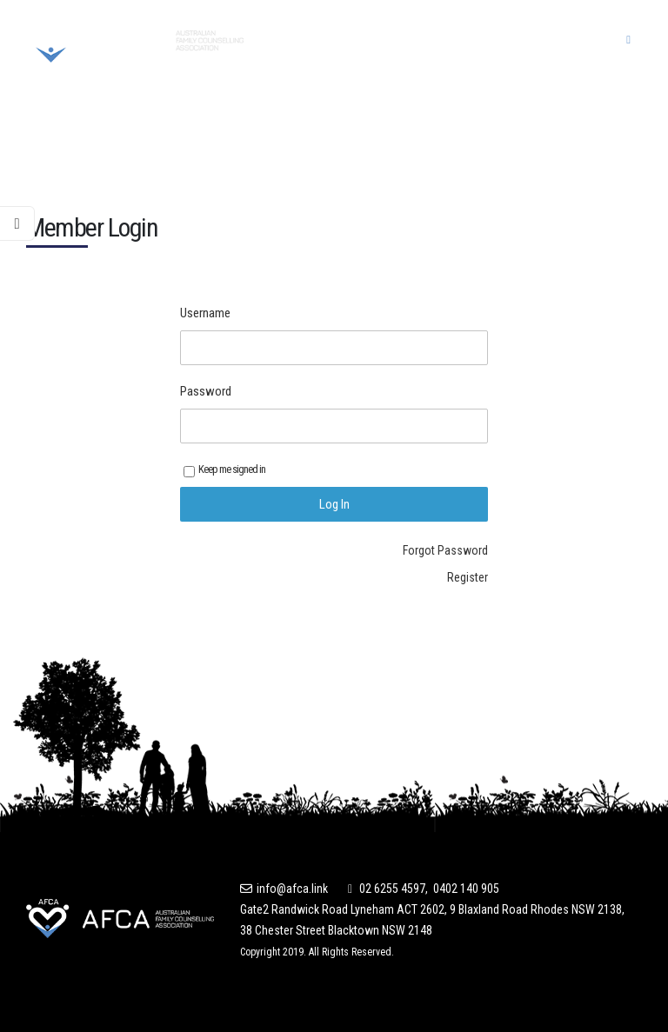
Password (205, 391)
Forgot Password (445, 550)
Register (467, 577)
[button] (628, 40)
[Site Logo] (135, 40)
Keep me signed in (224, 470)
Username (205, 313)
